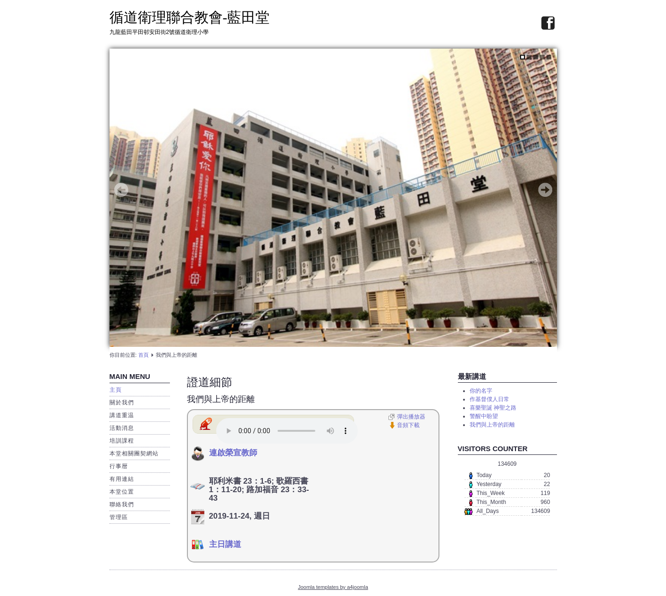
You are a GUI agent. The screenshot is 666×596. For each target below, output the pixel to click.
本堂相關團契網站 (134, 453)
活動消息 (122, 428)
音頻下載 (408, 425)
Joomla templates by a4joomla (333, 587)
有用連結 (122, 479)
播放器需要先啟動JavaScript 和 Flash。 (287, 431)
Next (545, 190)
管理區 (119, 517)
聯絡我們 (122, 504)
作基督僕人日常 (489, 399)
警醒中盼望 (484, 416)
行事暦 (119, 466)
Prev (121, 190)
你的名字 (481, 390)
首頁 (143, 355)
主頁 (116, 389)
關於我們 (122, 402)
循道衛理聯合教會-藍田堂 (190, 17)
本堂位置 (122, 491)
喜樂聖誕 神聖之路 (493, 407)
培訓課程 (122, 440)
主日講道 (225, 544)
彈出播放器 (411, 416)
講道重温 (122, 415)
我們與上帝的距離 (221, 399)
